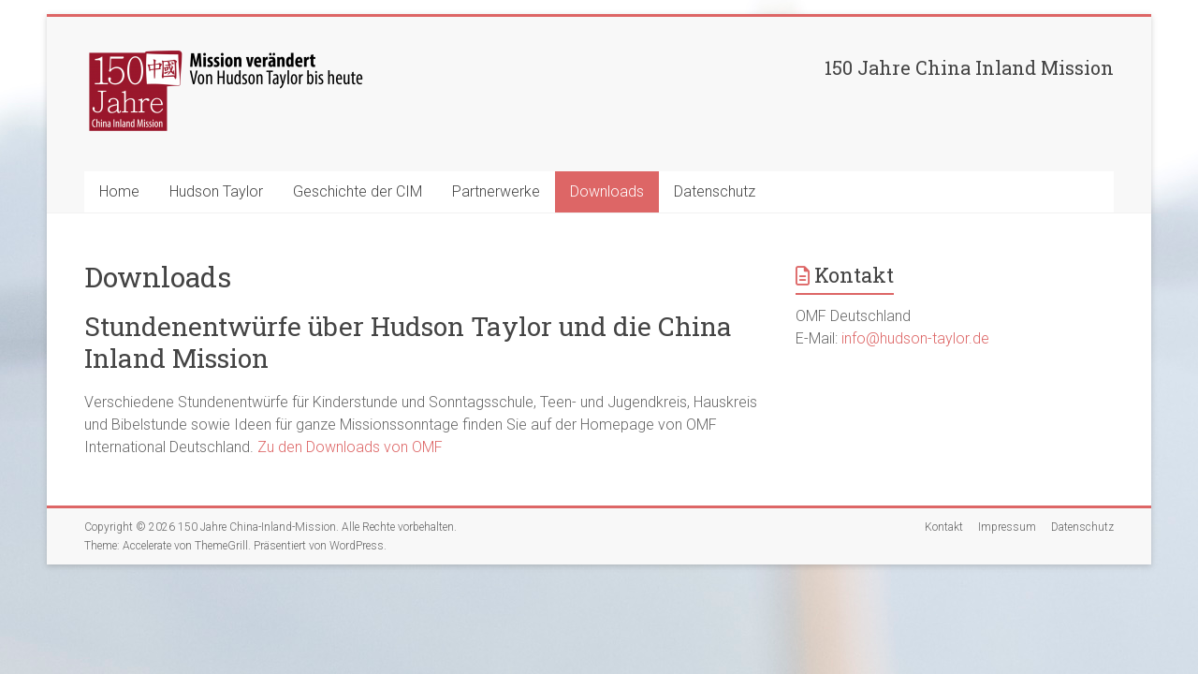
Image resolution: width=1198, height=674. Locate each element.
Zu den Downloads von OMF (350, 447)
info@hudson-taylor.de (915, 338)
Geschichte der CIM (357, 191)
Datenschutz (714, 191)
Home (119, 191)
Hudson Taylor (216, 191)
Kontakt (944, 527)
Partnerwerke (496, 191)
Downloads (607, 191)
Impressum (1007, 527)
